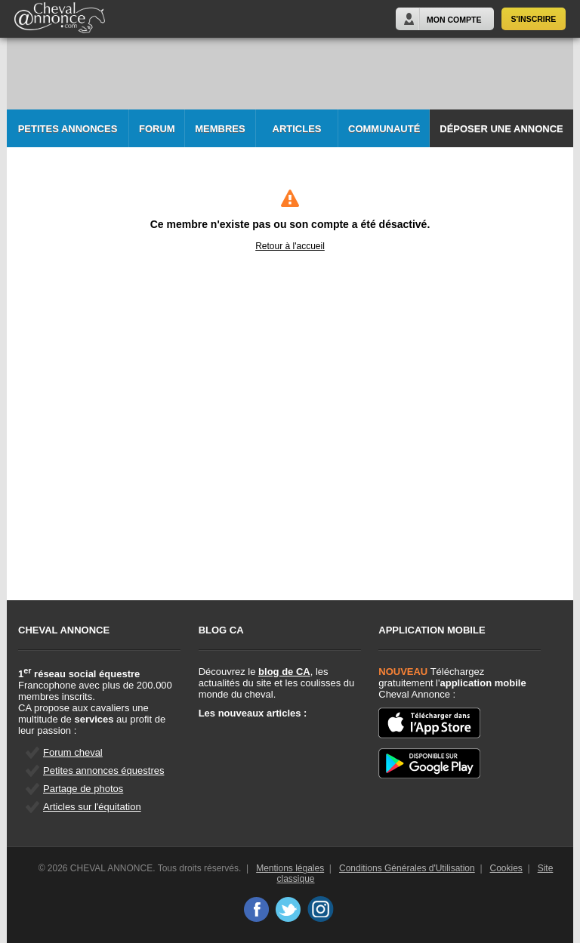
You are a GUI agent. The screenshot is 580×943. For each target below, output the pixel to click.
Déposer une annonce (501, 128)
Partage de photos (83, 788)
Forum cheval (73, 752)
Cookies (506, 868)
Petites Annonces (68, 128)
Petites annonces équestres (103, 770)
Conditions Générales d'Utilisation (407, 868)
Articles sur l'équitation (92, 806)
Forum (157, 128)
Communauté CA (384, 135)
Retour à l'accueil (290, 246)
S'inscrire (534, 18)
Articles (297, 128)
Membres (220, 128)
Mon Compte (454, 19)
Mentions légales (290, 868)
